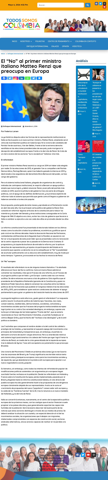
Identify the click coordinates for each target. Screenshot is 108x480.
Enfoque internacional (15, 54)
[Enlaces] (55, 46)
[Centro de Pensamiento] (60, 41)
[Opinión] (65, 46)
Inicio (3, 54)
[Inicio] (14, 41)
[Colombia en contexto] (86, 41)
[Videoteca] (77, 46)
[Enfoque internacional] (37, 46)
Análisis (82, 60)
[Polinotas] (40, 41)
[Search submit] (87, 5)
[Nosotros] (26, 41)
